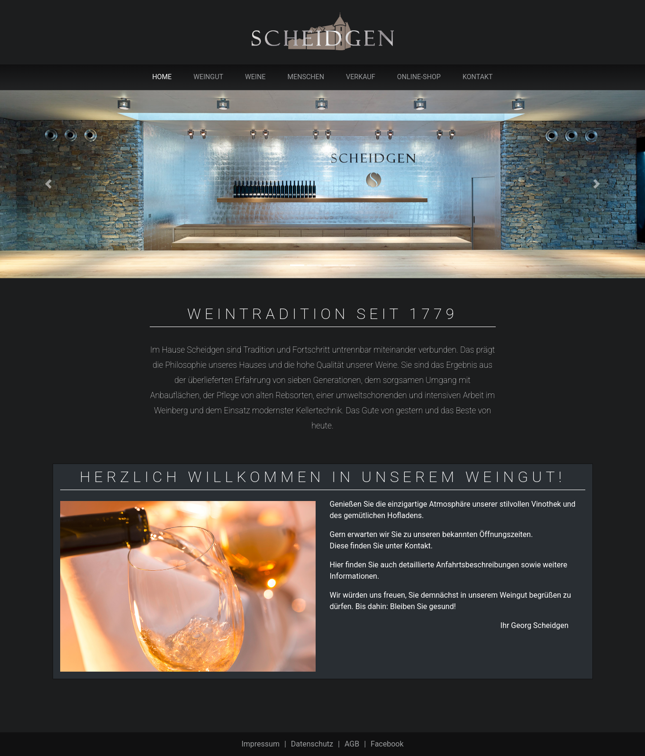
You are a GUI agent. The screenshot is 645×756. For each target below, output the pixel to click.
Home (163, 76)
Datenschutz (312, 743)
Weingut (208, 77)
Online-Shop (419, 77)
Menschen (305, 77)
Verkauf (360, 77)
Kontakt (478, 77)
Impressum (260, 743)
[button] (48, 184)
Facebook (387, 743)
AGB (352, 743)
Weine (255, 77)
